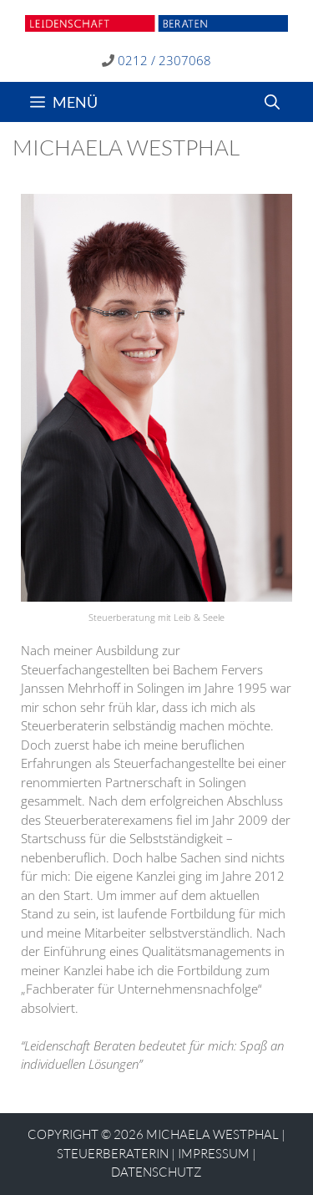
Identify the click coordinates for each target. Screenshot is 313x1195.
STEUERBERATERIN (113, 1154)
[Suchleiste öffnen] (272, 102)
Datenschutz (156, 1172)
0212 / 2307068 (164, 60)
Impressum (214, 1154)
